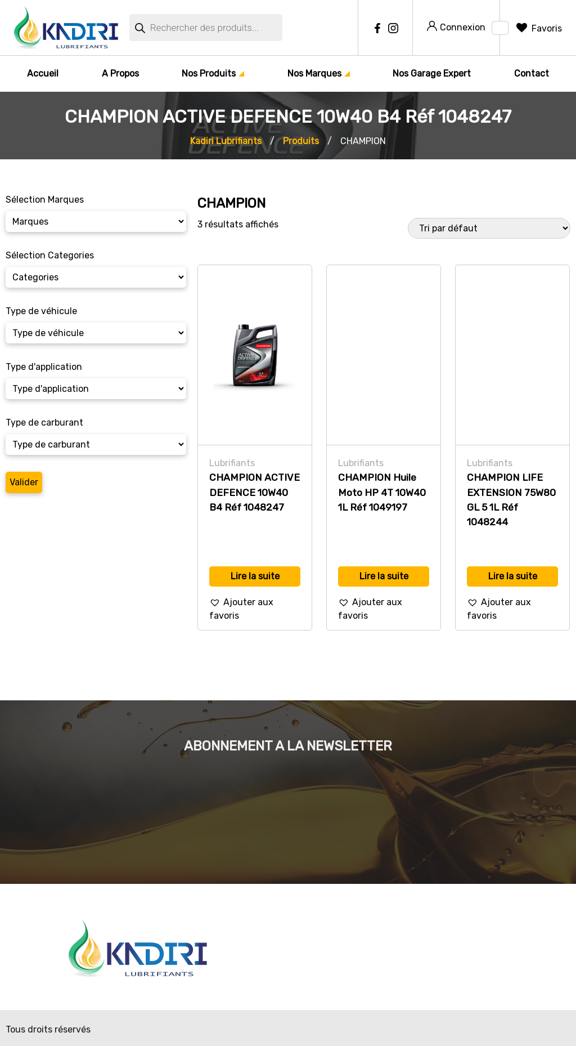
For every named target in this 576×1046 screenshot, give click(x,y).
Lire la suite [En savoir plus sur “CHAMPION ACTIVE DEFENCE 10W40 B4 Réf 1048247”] (255, 576)
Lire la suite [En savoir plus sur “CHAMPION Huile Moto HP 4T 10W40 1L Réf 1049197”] (383, 576)
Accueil (42, 73)
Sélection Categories (50, 255)
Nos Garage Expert (432, 73)
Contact (531, 73)
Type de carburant (44, 422)
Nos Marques (314, 73)
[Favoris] (538, 28)
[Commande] (489, 228)
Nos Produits (209, 73)
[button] (254, 609)
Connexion (456, 27)
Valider (24, 482)
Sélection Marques (45, 199)
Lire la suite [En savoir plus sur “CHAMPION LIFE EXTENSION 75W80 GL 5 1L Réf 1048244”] (512, 576)
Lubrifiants (232, 463)
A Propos (120, 73)
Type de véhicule (41, 311)
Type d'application (44, 366)
